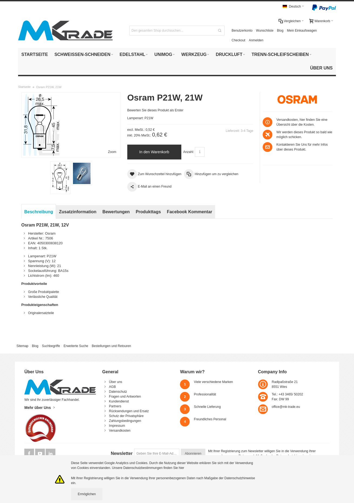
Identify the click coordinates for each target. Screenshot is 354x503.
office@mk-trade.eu (286, 407)
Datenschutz (118, 392)
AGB (112, 387)
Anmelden (256, 40)
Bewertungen (116, 211)
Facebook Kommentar (189, 211)
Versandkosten (119, 430)
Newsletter (122, 453)
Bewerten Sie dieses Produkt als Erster (155, 110)
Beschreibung (38, 211)
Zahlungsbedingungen (125, 421)
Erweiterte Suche (76, 346)
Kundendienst (119, 401)
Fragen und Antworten (125, 396)
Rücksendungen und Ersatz (129, 411)
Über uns (115, 382)
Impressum (117, 426)
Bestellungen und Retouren (111, 346)
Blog (280, 30)
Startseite (24, 86)
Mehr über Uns (37, 407)
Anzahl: (188, 152)
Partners (115, 406)
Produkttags (148, 211)
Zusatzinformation (77, 211)
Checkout (238, 40)
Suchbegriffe (51, 346)
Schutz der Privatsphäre (126, 416)
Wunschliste (264, 30)
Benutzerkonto (242, 30)
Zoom (112, 152)
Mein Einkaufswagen (302, 30)
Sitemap (22, 346)
